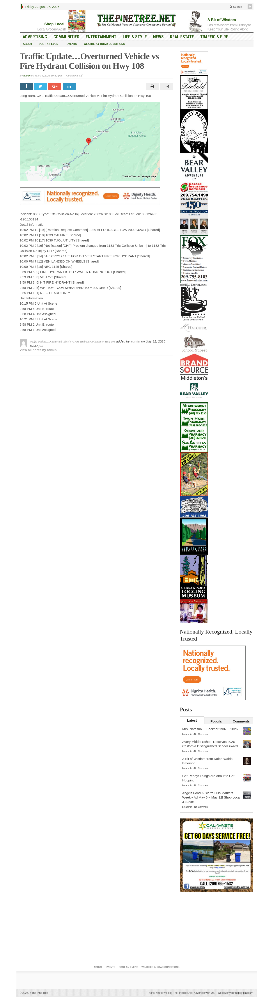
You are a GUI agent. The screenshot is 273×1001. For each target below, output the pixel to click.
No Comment (201, 734)
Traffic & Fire (214, 36)
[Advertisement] (217, 928)
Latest (192, 720)
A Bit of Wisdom (221, 20)
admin (26, 75)
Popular (217, 721)
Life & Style (135, 36)
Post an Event (49, 44)
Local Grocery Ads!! (51, 29)
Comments (241, 721)
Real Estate (182, 36)
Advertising (35, 36)
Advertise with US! (204, 992)
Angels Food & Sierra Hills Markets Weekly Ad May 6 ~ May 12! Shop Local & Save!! (211, 797)
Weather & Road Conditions (104, 44)
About (27, 44)
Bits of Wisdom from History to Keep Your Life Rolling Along (229, 27)
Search (236, 6)
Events (71, 44)
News (158, 36)
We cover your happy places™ (235, 992)
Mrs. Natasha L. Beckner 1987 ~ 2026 (210, 729)
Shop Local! (55, 24)
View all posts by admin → (40, 350)
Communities (66, 36)
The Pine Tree (39, 992)
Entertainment (101, 36)
